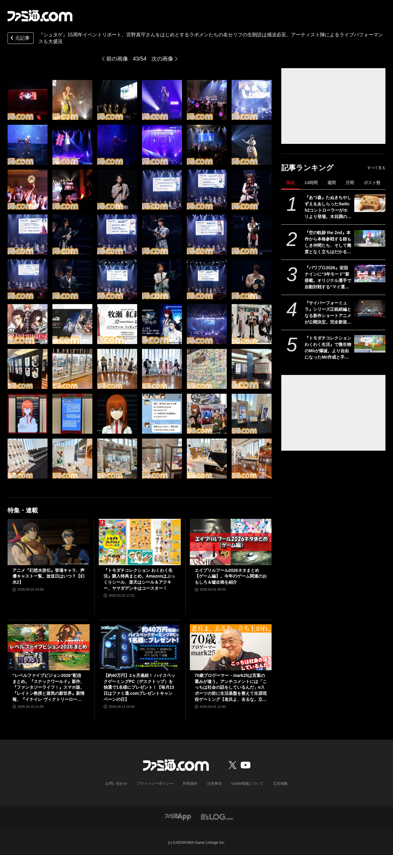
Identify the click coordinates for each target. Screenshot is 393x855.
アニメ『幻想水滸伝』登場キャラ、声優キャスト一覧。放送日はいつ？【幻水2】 (48, 576)
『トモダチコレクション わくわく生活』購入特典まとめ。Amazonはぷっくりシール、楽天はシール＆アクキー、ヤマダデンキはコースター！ (139, 579)
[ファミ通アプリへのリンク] (178, 816)
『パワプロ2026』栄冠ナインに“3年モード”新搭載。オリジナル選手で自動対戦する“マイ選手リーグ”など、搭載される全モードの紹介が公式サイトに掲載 (328, 277)
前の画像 (117, 59)
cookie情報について (247, 783)
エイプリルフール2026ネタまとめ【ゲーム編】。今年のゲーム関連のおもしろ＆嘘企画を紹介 (231, 576)
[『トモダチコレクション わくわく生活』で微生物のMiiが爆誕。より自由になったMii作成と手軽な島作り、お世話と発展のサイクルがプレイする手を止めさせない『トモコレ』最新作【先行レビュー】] (369, 344)
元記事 (19, 38)
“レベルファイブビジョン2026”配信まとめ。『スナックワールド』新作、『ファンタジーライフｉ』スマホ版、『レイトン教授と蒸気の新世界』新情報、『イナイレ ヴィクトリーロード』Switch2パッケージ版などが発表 (48, 687)
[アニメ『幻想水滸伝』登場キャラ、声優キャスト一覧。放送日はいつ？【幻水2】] (49, 542)
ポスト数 (372, 182)
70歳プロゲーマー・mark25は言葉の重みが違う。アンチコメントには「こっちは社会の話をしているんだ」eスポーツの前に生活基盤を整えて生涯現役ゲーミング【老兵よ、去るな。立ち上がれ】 (231, 687)
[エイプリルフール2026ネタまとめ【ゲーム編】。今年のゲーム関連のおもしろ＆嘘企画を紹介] (231, 542)
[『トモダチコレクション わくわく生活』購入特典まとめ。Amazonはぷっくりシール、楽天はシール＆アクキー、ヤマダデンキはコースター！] (140, 542)
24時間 (311, 182)
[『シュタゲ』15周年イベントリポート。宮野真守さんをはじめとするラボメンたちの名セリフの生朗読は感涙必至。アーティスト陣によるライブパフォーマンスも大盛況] (28, 100)
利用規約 (190, 783)
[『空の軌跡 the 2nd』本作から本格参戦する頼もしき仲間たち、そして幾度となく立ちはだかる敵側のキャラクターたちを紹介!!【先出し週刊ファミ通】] (369, 238)
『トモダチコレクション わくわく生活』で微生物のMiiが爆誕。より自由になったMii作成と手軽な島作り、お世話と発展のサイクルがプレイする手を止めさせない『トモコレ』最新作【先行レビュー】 (328, 348)
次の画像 (162, 59)
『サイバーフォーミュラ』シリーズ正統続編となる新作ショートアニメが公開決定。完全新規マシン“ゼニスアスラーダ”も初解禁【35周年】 (328, 312)
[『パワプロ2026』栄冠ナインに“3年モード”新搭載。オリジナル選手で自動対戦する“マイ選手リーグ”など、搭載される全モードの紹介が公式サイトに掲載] (369, 273)
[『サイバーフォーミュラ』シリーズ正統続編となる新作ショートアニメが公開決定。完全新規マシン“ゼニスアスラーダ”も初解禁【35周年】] (369, 308)
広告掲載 (280, 783)
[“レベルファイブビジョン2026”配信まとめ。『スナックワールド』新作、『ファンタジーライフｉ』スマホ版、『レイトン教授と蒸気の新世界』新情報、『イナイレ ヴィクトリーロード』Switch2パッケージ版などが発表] (49, 647)
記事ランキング (307, 168)
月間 (349, 182)
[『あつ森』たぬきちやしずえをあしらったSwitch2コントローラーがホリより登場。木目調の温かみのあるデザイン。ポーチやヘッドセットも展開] (369, 203)
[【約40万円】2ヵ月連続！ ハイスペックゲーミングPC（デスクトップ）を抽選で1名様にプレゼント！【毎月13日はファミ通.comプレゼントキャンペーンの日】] (140, 647)
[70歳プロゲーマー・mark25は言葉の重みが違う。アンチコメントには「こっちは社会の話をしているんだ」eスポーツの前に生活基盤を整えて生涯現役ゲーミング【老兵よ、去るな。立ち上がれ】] (231, 647)
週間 (331, 182)
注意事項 (214, 783)
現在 (290, 182)
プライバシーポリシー (155, 783)
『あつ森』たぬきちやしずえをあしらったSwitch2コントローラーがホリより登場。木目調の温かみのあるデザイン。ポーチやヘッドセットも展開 (328, 207)
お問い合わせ (116, 783)
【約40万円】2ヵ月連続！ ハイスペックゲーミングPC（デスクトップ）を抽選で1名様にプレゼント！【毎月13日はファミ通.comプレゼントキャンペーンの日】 (139, 687)
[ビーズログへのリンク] (217, 816)
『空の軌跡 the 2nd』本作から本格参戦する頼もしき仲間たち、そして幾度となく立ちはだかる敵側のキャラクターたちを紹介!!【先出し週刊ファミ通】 (328, 242)
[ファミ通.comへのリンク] (40, 16)
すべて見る (376, 168)
